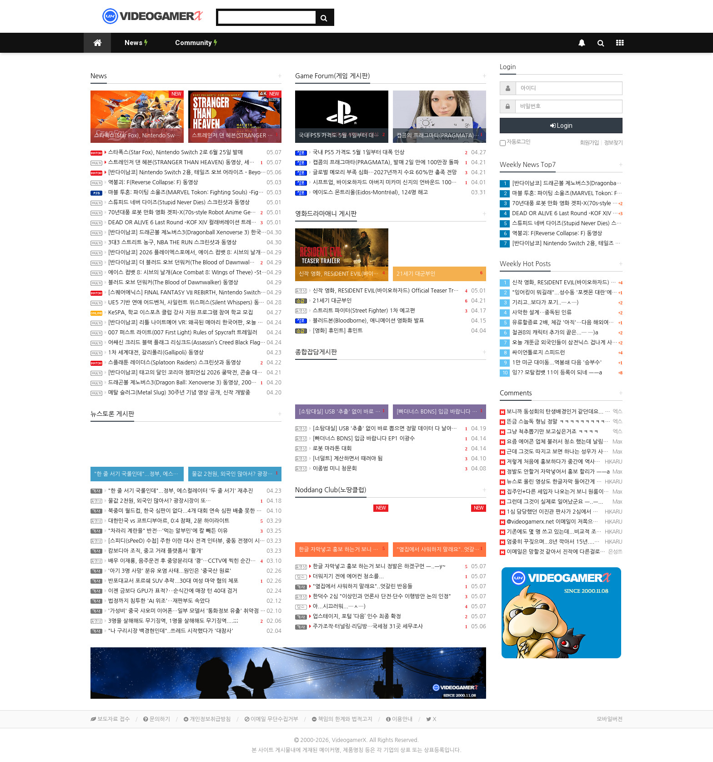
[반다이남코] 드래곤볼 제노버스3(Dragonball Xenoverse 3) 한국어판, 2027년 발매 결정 (185, 232)
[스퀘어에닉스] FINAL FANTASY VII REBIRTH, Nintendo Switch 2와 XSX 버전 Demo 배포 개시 (185, 293)
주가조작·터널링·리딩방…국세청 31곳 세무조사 (390, 626)
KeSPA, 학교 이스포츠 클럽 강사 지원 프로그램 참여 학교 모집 (185, 313)
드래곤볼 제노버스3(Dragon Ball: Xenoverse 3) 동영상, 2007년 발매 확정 (185, 383)
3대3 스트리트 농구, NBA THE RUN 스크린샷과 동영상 (185, 242)
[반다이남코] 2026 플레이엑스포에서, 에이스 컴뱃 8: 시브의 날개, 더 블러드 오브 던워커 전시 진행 (185, 252)
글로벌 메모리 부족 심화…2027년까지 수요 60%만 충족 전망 (390, 172)
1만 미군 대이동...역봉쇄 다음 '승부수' (551, 362)
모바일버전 (610, 719)
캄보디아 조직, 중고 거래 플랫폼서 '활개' (185, 551)
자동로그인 (515, 142)
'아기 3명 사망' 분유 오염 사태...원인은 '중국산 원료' (185, 571)
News (136, 43)
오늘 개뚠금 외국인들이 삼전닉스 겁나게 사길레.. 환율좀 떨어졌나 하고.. (590, 342)
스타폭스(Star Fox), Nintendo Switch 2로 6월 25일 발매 (185, 152)
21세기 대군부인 (390, 301)
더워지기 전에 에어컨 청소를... (390, 576)
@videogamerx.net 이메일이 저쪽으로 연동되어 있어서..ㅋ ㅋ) (577, 522)
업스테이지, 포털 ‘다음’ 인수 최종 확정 (390, 616)
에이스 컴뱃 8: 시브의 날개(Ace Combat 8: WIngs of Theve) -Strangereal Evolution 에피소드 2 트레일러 (185, 272)
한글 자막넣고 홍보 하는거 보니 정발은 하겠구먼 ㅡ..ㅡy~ (390, 566)
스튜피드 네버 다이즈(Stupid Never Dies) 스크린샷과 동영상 (185, 202)
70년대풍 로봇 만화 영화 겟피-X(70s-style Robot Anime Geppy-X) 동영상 (185, 212)
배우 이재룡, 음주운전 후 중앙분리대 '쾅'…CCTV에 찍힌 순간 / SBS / (185, 561)
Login (561, 125)
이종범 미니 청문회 (390, 469)
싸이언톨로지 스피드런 (532, 352)
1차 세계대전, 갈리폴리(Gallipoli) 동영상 (185, 353)
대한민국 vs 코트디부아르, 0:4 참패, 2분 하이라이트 (185, 521)
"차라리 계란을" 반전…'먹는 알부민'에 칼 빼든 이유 (185, 531)
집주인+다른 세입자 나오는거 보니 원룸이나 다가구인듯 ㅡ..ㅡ (575, 492)
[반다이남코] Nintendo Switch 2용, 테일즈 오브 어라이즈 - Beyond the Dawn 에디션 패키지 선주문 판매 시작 (185, 172)
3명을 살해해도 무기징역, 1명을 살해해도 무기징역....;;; (185, 621)
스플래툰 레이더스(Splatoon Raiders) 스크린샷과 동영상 (185, 363)
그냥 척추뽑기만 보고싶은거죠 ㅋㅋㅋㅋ (549, 431)
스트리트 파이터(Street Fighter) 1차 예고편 (390, 311)
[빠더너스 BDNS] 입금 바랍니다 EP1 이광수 (390, 439)
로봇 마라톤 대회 (390, 449)
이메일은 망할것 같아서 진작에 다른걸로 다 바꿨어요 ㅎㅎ (570, 552)
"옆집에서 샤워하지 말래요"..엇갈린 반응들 (390, 586)
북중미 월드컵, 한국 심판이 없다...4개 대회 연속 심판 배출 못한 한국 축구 (185, 511)
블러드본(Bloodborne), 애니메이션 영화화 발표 (390, 321)
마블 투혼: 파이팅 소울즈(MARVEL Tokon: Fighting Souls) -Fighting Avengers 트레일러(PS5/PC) (185, 192)
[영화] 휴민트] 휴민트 (390, 331)
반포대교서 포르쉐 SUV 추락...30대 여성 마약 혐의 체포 (185, 581)
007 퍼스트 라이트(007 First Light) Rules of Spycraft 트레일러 (185, 333)
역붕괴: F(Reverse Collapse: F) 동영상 (185, 182)
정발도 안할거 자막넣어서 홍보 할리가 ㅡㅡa (555, 471)
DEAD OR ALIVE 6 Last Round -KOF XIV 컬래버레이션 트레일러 (185, 222)
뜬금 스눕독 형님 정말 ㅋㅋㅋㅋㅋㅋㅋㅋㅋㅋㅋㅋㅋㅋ (565, 421)
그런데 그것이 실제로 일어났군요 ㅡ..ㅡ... (551, 502)
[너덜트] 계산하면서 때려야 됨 (390, 459)
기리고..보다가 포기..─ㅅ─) (539, 302)
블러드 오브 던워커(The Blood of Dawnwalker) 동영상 (185, 283)
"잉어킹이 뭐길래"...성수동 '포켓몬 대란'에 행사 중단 (567, 292)
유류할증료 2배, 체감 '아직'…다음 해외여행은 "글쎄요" (570, 322)
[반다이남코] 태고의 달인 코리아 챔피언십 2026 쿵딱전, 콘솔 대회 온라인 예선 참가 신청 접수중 (185, 373)
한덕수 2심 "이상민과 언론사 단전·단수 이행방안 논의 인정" (390, 596)
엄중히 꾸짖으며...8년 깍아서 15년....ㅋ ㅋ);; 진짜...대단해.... (575, 542)
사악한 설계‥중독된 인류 (536, 312)
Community (196, 43)
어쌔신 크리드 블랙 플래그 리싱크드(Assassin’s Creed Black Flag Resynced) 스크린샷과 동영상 (185, 343)
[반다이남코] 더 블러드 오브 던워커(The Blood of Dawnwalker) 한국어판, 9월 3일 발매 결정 (185, 262)
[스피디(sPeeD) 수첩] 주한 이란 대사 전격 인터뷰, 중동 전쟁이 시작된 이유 (185, 541)
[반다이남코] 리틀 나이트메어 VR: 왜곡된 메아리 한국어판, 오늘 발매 (185, 323)
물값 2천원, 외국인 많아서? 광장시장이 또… (185, 501)
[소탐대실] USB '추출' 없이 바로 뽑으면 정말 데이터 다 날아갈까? (390, 429)
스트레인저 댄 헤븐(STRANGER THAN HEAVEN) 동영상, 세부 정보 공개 (185, 162)
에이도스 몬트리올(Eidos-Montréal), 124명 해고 (390, 192)
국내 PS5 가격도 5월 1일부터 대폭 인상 (390, 152)
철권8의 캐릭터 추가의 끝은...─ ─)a (549, 332)
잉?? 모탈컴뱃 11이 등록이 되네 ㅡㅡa (551, 372)
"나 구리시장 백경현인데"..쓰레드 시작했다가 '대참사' (185, 631)
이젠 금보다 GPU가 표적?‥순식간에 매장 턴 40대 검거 (185, 591)
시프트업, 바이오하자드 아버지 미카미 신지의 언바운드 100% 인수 (390, 182)
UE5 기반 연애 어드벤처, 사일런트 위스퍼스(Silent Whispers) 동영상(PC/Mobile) (185, 303)
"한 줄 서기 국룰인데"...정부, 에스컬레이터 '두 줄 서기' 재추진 (185, 491)
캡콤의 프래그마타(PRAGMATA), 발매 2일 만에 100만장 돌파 (390, 162)
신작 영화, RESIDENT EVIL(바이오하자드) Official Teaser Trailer (390, 291)
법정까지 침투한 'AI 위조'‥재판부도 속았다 (185, 601)
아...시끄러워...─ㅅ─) (390, 606)
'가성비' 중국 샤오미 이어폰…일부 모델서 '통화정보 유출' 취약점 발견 (185, 611)
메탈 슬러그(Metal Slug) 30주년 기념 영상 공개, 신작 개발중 (185, 393)
